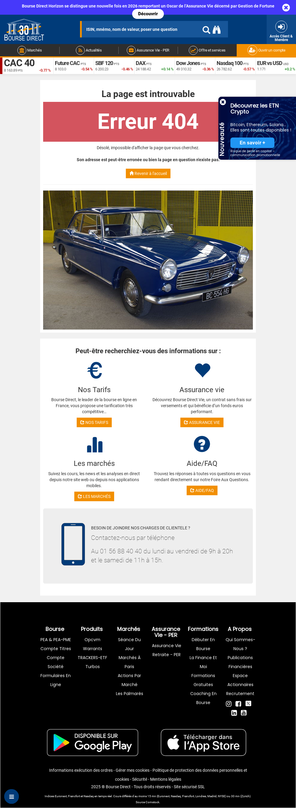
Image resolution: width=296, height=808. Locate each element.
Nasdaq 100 (229, 63)
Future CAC (67, 63)
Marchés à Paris (130, 662)
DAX (140, 63)
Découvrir (148, 13)
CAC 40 (19, 63)
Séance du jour (129, 644)
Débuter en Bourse (203, 644)
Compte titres (55, 649)
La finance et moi (203, 662)
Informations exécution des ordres (81, 770)
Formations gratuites (203, 680)
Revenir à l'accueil (148, 173)
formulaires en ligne (55, 680)
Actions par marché (129, 680)
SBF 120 (104, 63)
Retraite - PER (166, 655)
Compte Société (55, 662)
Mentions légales (165, 779)
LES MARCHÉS (94, 496)
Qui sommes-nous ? (240, 644)
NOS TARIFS (94, 422)
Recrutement (240, 694)
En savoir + (252, 143)
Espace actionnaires (240, 680)
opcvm (92, 640)
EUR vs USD (269, 63)
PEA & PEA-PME (55, 640)
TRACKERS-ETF (92, 658)
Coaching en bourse (203, 698)
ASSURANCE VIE (202, 422)
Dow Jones (188, 63)
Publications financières (240, 662)
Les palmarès (129, 694)
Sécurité (139, 779)
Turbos (92, 667)
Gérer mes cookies (132, 770)
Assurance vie (166, 646)
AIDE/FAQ (202, 490)
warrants (92, 649)
